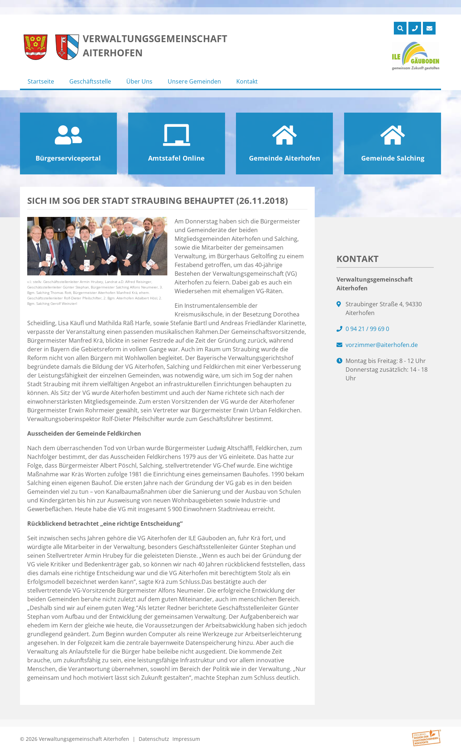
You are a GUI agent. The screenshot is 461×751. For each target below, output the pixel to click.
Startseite (41, 81)
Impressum (186, 738)
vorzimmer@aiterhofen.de (382, 345)
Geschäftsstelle (90, 81)
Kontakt (247, 81)
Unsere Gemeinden (194, 81)
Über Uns (139, 81)
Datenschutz (154, 738)
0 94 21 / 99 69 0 (367, 329)
